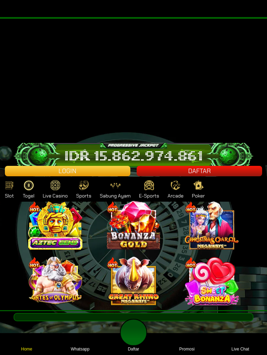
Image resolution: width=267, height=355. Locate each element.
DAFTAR (199, 171)
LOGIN (67, 171)
